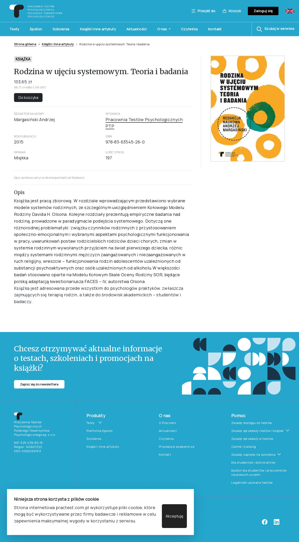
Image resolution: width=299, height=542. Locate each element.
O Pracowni (167, 423)
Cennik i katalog (243, 446)
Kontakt (215, 29)
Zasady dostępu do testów (251, 423)
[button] (275, 29)
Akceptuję (174, 516)
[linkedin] (276, 523)
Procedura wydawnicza (176, 446)
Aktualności (136, 29)
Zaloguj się (263, 10)
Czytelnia (189, 29)
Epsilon (36, 29)
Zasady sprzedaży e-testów (252, 439)
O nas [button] (162, 29)
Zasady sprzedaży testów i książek (257, 431)
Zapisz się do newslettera (39, 384)
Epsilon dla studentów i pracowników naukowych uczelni (259, 472)
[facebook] (264, 523)
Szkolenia (61, 29)
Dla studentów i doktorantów (253, 462)
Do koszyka (28, 97)
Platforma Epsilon (99, 431)
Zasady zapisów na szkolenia (253, 454)
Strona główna (25, 44)
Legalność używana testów (252, 482)
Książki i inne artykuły (98, 29)
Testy (14, 29)
